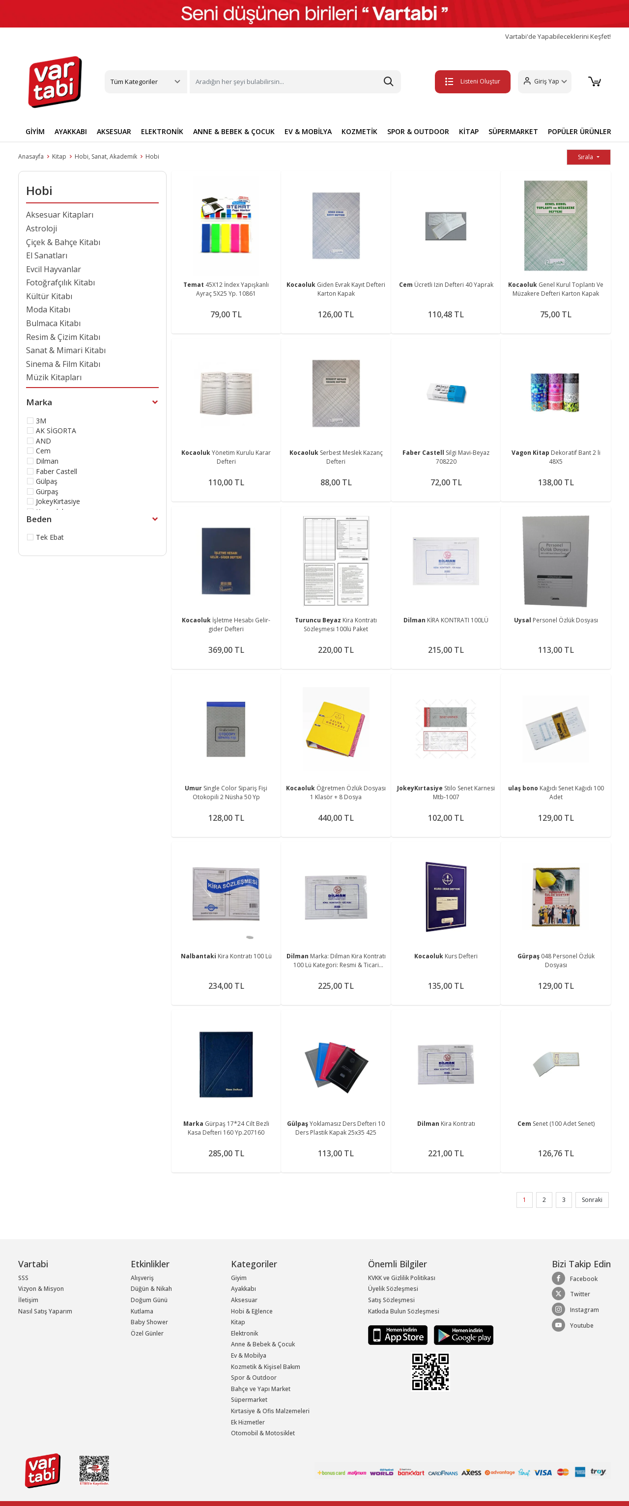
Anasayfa (31, 156)
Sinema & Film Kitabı (63, 364)
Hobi (152, 156)
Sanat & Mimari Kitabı (66, 350)
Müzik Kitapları (54, 377)
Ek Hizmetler (248, 1422)
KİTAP (469, 131)
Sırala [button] (586, 157)
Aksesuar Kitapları (59, 214)
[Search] (295, 81)
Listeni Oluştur (471, 81)
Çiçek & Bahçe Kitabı (63, 242)
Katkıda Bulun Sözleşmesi (403, 1311)
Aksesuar (244, 1300)
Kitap (59, 156)
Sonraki (592, 1200)
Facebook (575, 1278)
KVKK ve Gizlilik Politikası (401, 1278)
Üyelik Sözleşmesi (393, 1288)
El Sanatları (46, 255)
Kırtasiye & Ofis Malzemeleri (270, 1411)
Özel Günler (147, 1333)
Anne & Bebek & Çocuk (263, 1344)
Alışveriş (142, 1278)
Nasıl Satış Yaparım (45, 1311)
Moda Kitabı (48, 309)
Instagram (575, 1309)
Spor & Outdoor (254, 1377)
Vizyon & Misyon (41, 1288)
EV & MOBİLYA (308, 131)
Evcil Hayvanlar (53, 269)
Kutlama (142, 1311)
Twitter (571, 1293)
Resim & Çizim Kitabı (63, 337)
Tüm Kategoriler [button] (134, 81)
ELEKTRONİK (162, 131)
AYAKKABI (71, 131)
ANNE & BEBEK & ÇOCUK (234, 131)
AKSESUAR (114, 131)
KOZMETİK (359, 131)
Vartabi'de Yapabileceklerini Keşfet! (558, 36)
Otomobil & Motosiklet (263, 1433)
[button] (543, 81)
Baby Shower (149, 1322)
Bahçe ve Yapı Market (260, 1389)
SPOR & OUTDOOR (418, 131)
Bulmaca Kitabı (53, 323)
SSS (23, 1278)
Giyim (239, 1278)
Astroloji (41, 228)
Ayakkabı (243, 1288)
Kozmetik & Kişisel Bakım (265, 1367)
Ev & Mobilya (248, 1355)
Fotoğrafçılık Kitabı (60, 282)
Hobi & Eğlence (252, 1311)
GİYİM (35, 131)
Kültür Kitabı (49, 296)
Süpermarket (249, 1399)
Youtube (573, 1325)
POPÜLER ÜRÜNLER (579, 131)
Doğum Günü (149, 1300)
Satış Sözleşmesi (391, 1300)
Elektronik (244, 1333)
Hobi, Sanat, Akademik (106, 156)
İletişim (28, 1300)
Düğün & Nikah (151, 1288)
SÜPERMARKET (513, 131)
